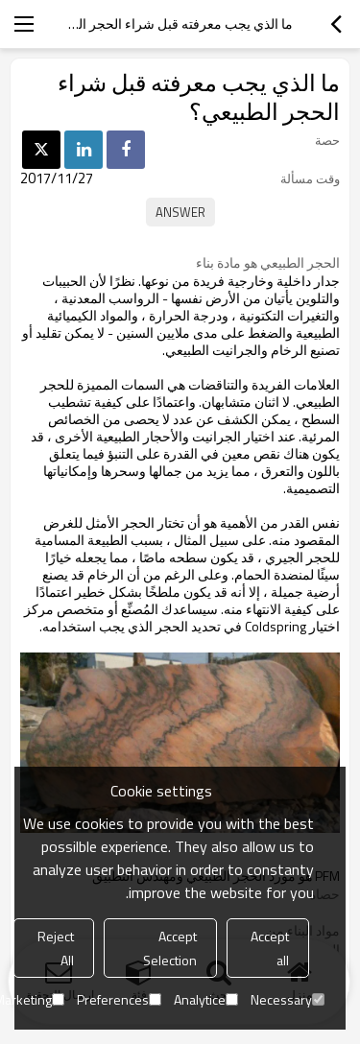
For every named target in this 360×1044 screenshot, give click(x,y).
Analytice (206, 999)
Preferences (119, 999)
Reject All (55, 948)
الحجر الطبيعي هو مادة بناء (268, 263)
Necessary (287, 999)
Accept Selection (170, 948)
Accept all (270, 948)
